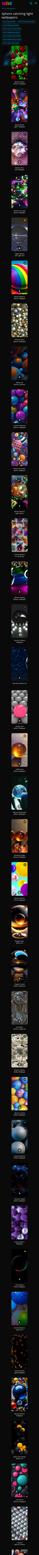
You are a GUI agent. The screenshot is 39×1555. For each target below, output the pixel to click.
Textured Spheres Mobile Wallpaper (19, 1157)
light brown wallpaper (12, 39)
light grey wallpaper (11, 43)
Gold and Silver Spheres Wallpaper (19, 340)
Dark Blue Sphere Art (19, 683)
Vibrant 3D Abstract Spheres (19, 383)
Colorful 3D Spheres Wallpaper (19, 1501)
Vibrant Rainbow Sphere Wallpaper (19, 298)
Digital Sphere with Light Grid (19, 255)
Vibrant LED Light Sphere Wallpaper (19, 212)
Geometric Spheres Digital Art (19, 1028)
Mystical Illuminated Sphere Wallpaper (19, 813)
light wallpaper (9, 22)
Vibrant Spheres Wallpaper (19, 1415)
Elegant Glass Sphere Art (19, 942)
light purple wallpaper (11, 36)
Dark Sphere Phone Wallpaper (19, 1286)
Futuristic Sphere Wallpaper (19, 641)
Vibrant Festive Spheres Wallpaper (19, 83)
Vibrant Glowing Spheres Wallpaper (19, 598)
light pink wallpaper (11, 25)
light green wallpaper (11, 32)
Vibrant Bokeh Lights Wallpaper (19, 126)
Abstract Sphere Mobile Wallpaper (19, 1071)
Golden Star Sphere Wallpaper (19, 770)
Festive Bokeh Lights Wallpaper (19, 1372)
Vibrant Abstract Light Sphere (19, 512)
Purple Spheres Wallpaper (19, 1243)
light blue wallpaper (26, 22)
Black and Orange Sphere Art (19, 1458)
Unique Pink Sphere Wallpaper (19, 727)
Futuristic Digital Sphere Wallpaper (19, 1200)
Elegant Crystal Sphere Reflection (19, 985)
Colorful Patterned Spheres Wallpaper (19, 426)
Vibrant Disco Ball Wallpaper (19, 169)
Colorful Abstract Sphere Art (19, 1329)
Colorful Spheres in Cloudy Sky (19, 555)
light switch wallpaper (12, 29)
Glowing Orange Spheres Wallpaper (19, 856)
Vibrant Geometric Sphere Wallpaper (19, 469)
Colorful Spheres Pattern (19, 1543)
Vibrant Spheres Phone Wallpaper (19, 899)
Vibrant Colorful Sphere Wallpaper (19, 1114)
